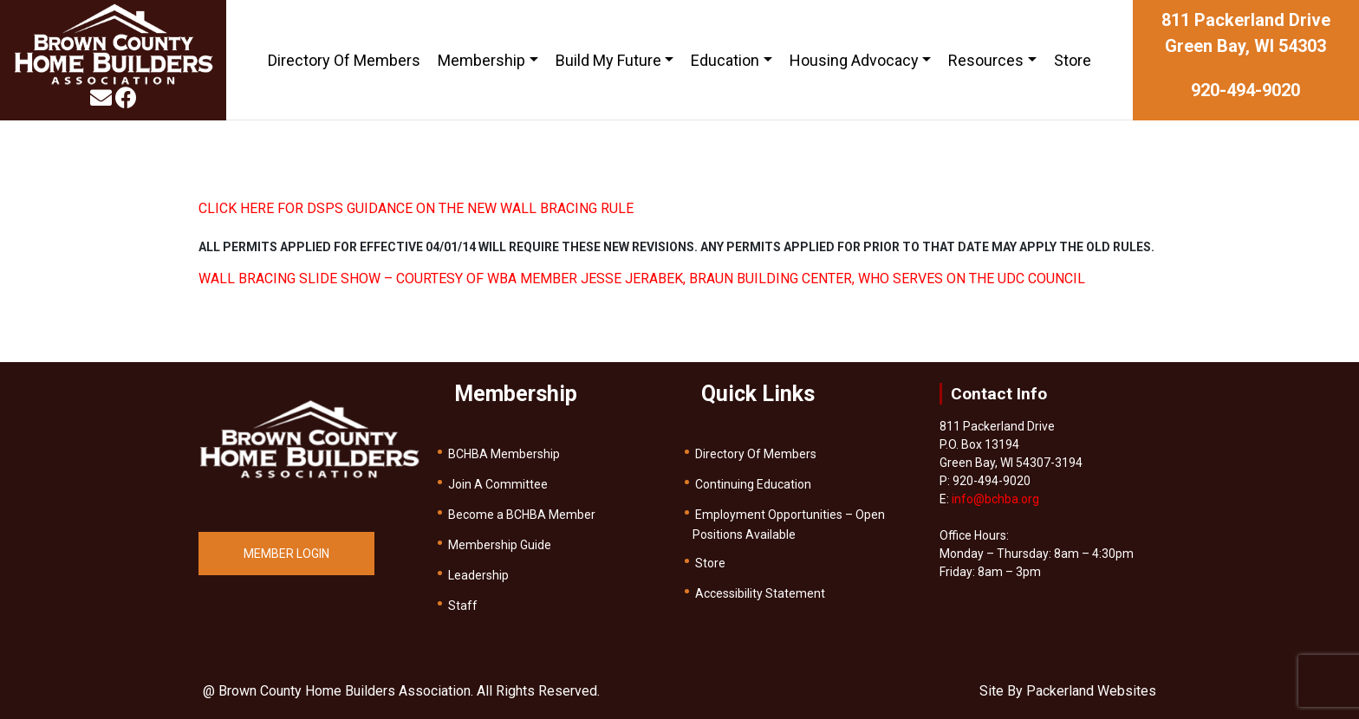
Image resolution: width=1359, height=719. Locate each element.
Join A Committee (498, 484)
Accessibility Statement (760, 593)
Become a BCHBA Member (521, 514)
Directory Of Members (344, 60)
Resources (986, 60)
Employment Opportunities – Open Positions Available (789, 524)
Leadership (478, 575)
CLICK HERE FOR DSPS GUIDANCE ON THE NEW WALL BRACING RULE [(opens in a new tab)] (416, 208)
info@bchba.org (995, 499)
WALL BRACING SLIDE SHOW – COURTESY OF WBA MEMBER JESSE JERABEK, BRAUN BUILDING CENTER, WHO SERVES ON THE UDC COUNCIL (641, 278)
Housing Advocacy (854, 60)
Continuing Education (753, 484)
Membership (481, 60)
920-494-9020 (1245, 90)
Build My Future (608, 60)
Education (725, 60)
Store (1072, 60)
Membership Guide (499, 545)
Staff (463, 605)
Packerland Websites (1091, 691)
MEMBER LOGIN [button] (286, 553)
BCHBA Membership (504, 454)
